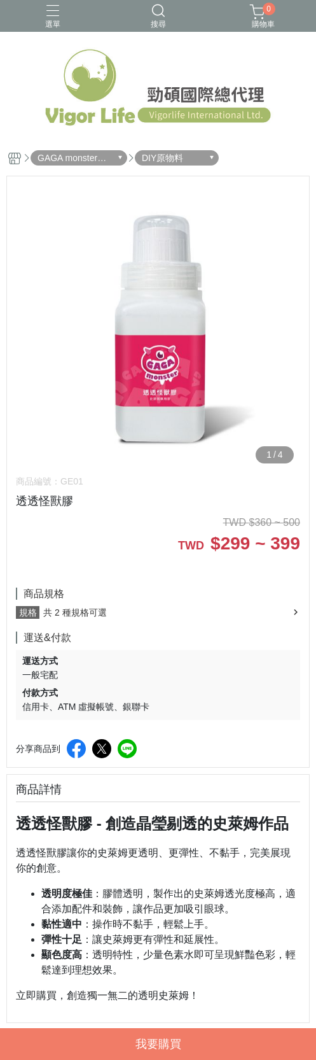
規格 (28, 612)
